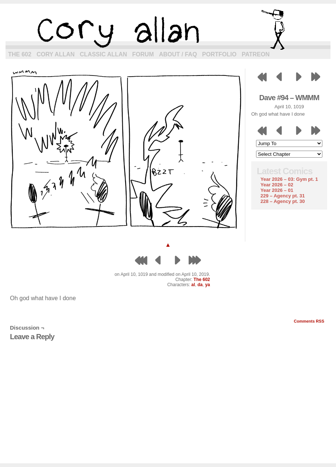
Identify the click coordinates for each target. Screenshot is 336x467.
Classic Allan (103, 54)
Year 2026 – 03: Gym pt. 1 (289, 179)
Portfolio (219, 54)
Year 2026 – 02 (276, 184)
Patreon (256, 54)
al (193, 284)
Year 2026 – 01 (276, 190)
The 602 (19, 54)
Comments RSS (309, 321)
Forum (143, 54)
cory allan (168, 29)
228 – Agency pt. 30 (282, 201)
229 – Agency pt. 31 (282, 196)
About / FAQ (178, 54)
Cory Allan (55, 54)
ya (207, 284)
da (200, 284)
